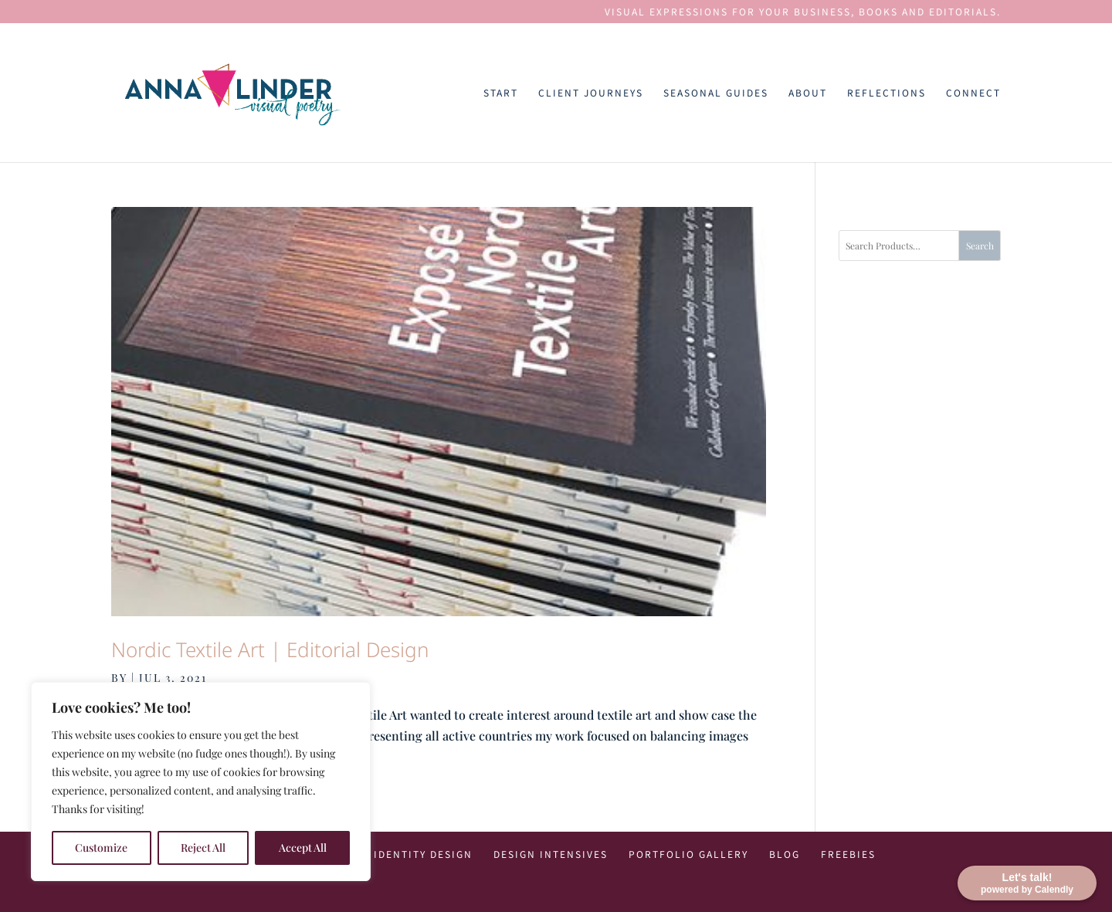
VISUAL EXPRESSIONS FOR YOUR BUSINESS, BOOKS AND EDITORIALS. (803, 12)
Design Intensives (550, 853)
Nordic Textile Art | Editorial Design (270, 649)
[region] (201, 781)
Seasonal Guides (715, 93)
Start (500, 93)
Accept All (303, 847)
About (807, 93)
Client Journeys (590, 93)
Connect (973, 93)
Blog (784, 853)
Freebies (848, 853)
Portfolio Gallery (688, 853)
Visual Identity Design (401, 853)
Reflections (886, 93)
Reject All (203, 847)
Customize (101, 847)
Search (980, 245)
